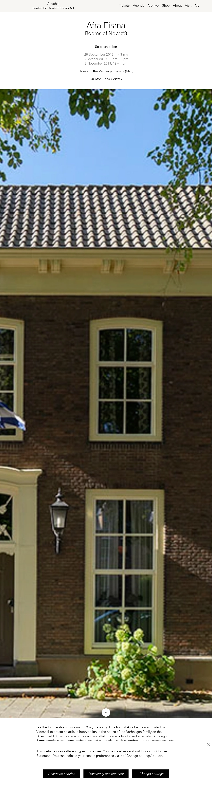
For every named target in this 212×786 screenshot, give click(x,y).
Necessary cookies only (105, 773)
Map (129, 71)
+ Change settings (150, 773)
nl (197, 5)
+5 (106, 712)
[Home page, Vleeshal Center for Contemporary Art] (53, 5)
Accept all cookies (61, 773)
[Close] (208, 744)
